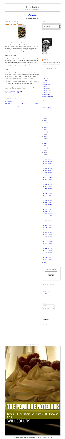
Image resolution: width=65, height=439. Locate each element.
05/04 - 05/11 (48, 220)
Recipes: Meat (45, 88)
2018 (44, 134)
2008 (44, 157)
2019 (44, 132)
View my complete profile (49, 68)
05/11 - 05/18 (48, 213)
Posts (44, 305)
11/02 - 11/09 (48, 168)
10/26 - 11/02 (48, 170)
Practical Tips (45, 80)
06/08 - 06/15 (48, 204)
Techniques (44, 98)
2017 (44, 136)
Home (22, 103)
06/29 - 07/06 (48, 198)
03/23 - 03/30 (48, 234)
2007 (44, 262)
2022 (44, 125)
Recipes (43, 82)
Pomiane (32, 7)
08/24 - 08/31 (48, 179)
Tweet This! (44, 293)
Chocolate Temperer (46, 107)
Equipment (44, 77)
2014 (44, 143)
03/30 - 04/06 (48, 232)
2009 (44, 154)
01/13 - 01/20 (48, 257)
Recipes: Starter (45, 94)
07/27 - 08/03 (48, 188)
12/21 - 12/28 (48, 161)
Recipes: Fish (45, 86)
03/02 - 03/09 (48, 241)
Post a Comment (8, 101)
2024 (44, 120)
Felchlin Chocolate (46, 109)
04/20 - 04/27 (48, 225)
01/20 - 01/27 (48, 255)
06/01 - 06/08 (48, 207)
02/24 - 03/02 (48, 243)
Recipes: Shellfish (46, 92)
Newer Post (7, 103)
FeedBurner (54, 278)
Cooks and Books (46, 75)
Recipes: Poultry (45, 90)
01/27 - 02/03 (48, 252)
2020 (44, 129)
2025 (44, 118)
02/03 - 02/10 (48, 250)
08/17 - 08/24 (48, 182)
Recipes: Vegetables (14, 92)
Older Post (37, 103)
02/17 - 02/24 (48, 246)
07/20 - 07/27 (48, 191)
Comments (46, 308)
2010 (44, 152)
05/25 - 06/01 (48, 209)
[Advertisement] (47, 331)
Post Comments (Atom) (16, 106)
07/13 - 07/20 (48, 193)
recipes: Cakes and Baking (47, 100)
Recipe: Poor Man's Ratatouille (51, 218)
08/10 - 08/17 (48, 184)
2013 (44, 145)
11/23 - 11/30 (48, 163)
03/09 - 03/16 (48, 239)
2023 (44, 122)
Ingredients (44, 78)
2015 (44, 141)
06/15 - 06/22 (48, 202)
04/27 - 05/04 (48, 223)
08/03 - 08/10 (48, 186)
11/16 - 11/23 (48, 166)
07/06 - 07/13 (48, 195)
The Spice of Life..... (49, 215)
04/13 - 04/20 (48, 227)
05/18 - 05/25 (48, 211)
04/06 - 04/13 (48, 230)
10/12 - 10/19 (48, 172)
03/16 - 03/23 (48, 236)
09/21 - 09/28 (48, 175)
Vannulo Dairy (45, 111)
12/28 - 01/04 (48, 159)
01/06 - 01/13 (48, 259)
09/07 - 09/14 (48, 177)
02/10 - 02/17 (48, 248)
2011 (44, 150)
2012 (44, 148)
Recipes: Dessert (45, 84)
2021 (44, 127)
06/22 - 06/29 (48, 200)
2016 (44, 138)
